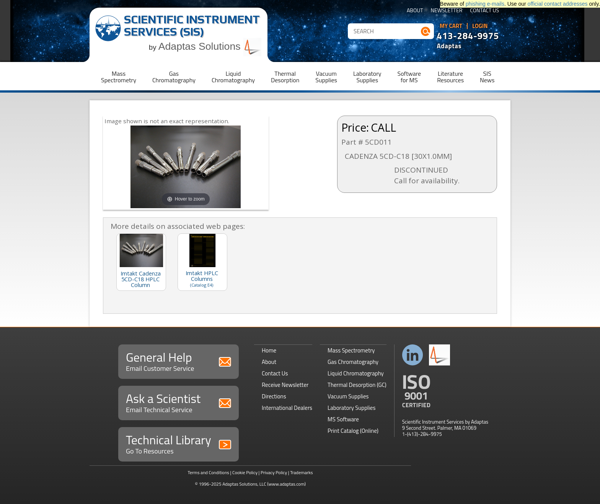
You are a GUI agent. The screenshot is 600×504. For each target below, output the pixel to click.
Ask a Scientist (178, 402)
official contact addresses (558, 4)
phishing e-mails (485, 4)
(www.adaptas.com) (286, 484)
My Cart (451, 26)
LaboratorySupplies (367, 77)
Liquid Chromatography (356, 373)
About (415, 11)
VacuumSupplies (326, 77)
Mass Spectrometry (351, 350)
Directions (274, 396)
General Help (178, 361)
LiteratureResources (450, 77)
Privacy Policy (274, 472)
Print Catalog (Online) (353, 430)
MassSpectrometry (118, 77)
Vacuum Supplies (348, 396)
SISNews (487, 77)
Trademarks (301, 472)
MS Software (343, 419)
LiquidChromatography (233, 77)
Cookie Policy (245, 472)
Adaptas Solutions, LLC (244, 484)
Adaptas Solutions (210, 46)
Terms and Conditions (208, 472)
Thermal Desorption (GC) (357, 384)
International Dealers (287, 407)
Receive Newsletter (285, 384)
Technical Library (178, 443)
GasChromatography (174, 77)
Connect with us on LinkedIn (412, 354)
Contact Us (484, 11)
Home (269, 350)
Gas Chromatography (353, 361)
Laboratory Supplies (351, 407)
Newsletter (447, 11)
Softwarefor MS (409, 77)
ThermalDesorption (285, 77)
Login (480, 26)
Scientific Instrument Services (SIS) (192, 25)
